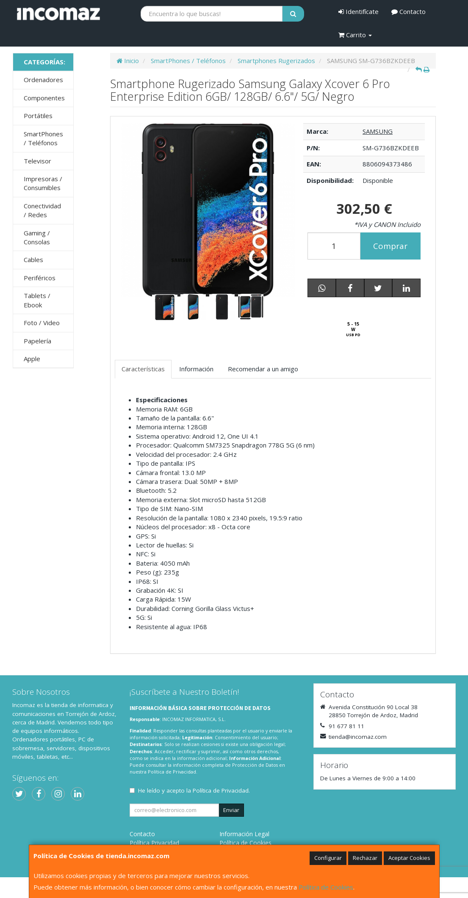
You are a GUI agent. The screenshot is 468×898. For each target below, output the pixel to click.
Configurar (328, 858)
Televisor (37, 161)
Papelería (37, 341)
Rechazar (365, 858)
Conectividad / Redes (42, 210)
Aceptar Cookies (409, 858)
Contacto (408, 11)
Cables (33, 259)
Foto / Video (42, 322)
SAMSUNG (378, 131)
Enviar (231, 810)
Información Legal (244, 834)
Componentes (44, 98)
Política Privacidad (154, 843)
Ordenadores (43, 79)
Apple (32, 358)
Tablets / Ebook (37, 300)
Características (143, 369)
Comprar (390, 245)
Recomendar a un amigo (263, 369)
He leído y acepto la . (194, 790)
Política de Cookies (326, 887)
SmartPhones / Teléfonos (43, 138)
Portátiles (38, 115)
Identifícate (358, 11)
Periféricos (39, 278)
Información (196, 369)
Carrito (355, 34)
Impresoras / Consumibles (43, 183)
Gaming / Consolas (37, 237)
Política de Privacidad (172, 771)
